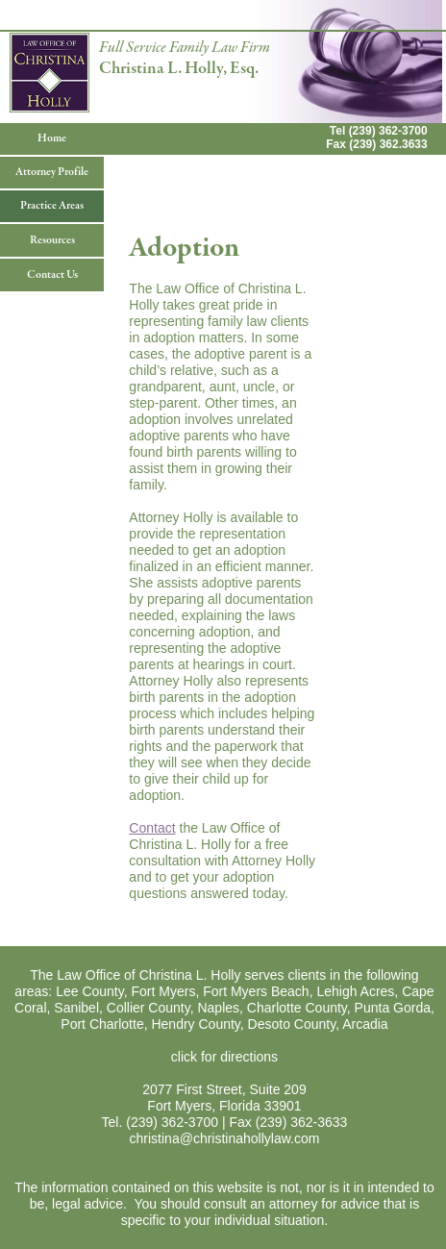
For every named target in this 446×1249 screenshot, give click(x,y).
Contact (152, 828)
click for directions (224, 1056)
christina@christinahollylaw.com (225, 1138)
